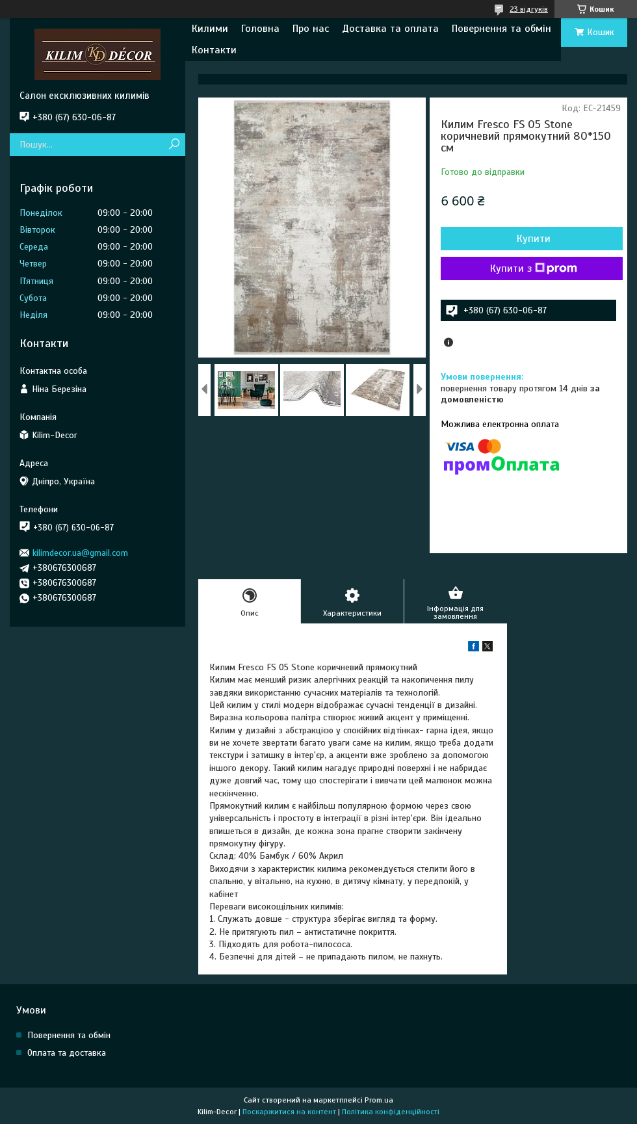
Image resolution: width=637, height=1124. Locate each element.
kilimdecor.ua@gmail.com (80, 552)
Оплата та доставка (66, 1052)
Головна (260, 28)
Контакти (214, 50)
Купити (534, 238)
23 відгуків (529, 9)
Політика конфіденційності (390, 1111)
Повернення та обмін (501, 28)
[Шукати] (173, 144)
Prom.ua (379, 1099)
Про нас (310, 28)
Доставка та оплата (390, 28)
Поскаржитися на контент (289, 1111)
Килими (210, 28)
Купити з (533, 268)
